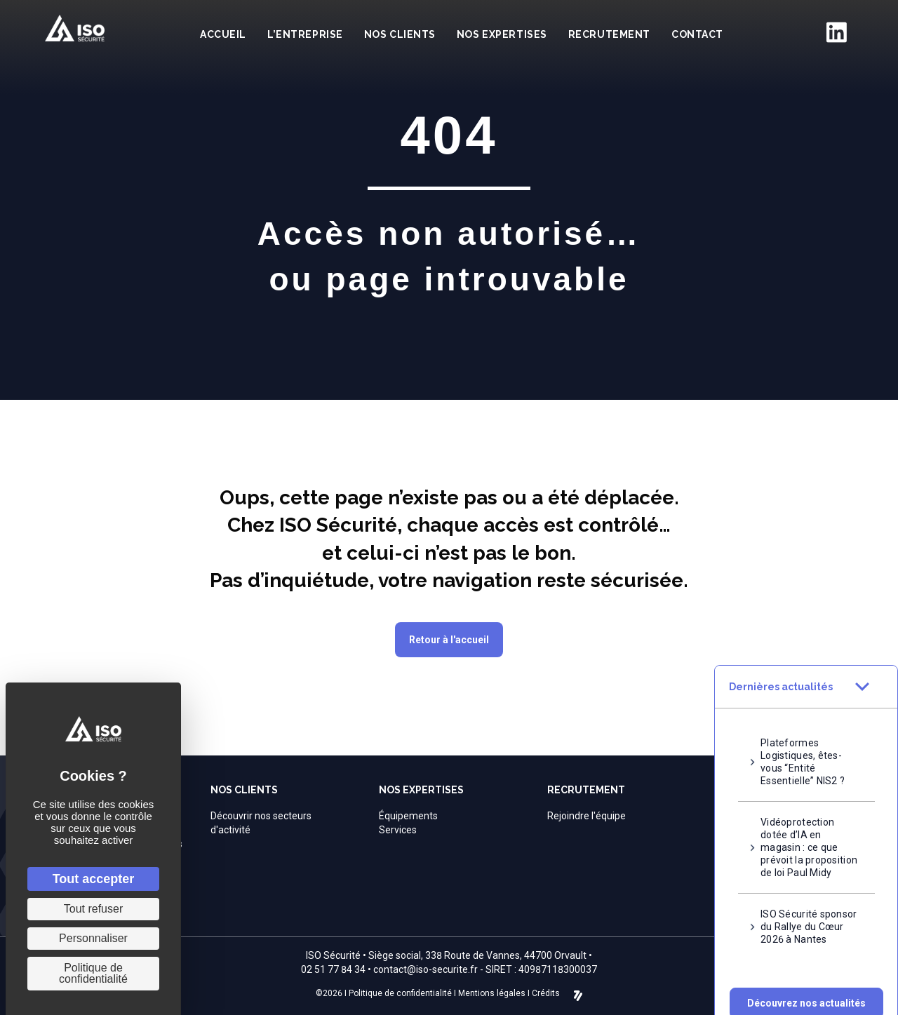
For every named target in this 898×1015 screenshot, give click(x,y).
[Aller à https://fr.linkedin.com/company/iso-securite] (836, 32)
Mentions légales (491, 993)
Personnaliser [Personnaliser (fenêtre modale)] (93, 938)
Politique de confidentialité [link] (93, 973)
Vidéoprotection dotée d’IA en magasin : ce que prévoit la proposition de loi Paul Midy (808, 829)
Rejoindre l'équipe (586, 815)
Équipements (408, 815)
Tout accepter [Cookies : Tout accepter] (94, 879)
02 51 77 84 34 (333, 969)
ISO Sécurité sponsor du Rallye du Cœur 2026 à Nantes (808, 908)
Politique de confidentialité (400, 993)
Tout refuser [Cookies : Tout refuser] (93, 909)
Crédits (546, 993)
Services (398, 829)
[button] (806, 984)
